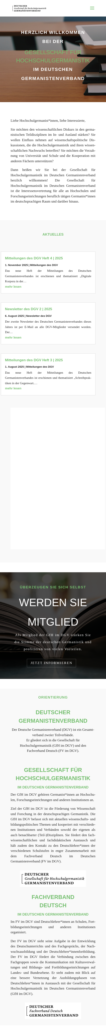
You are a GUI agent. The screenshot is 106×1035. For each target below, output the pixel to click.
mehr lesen (13, 286)
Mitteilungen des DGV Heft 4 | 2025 (34, 258)
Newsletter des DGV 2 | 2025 (28, 309)
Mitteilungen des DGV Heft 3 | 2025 (34, 360)
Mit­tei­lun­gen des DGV (44, 265)
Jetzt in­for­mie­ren (51, 663)
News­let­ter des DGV (39, 315)
